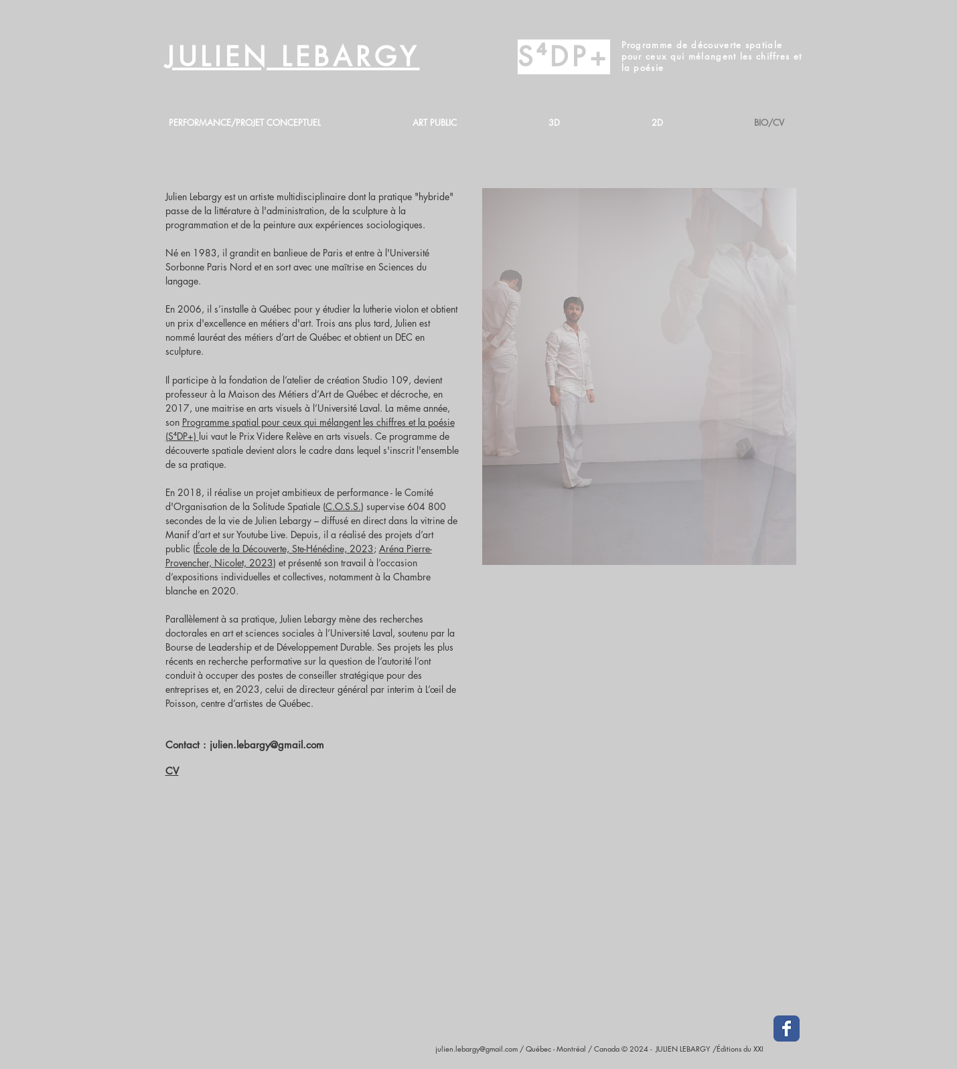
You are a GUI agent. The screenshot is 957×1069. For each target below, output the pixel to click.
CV (172, 770)
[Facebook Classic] (787, 1028)
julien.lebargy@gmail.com (267, 744)
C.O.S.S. (343, 506)
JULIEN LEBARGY (292, 56)
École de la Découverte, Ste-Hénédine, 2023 (285, 548)
